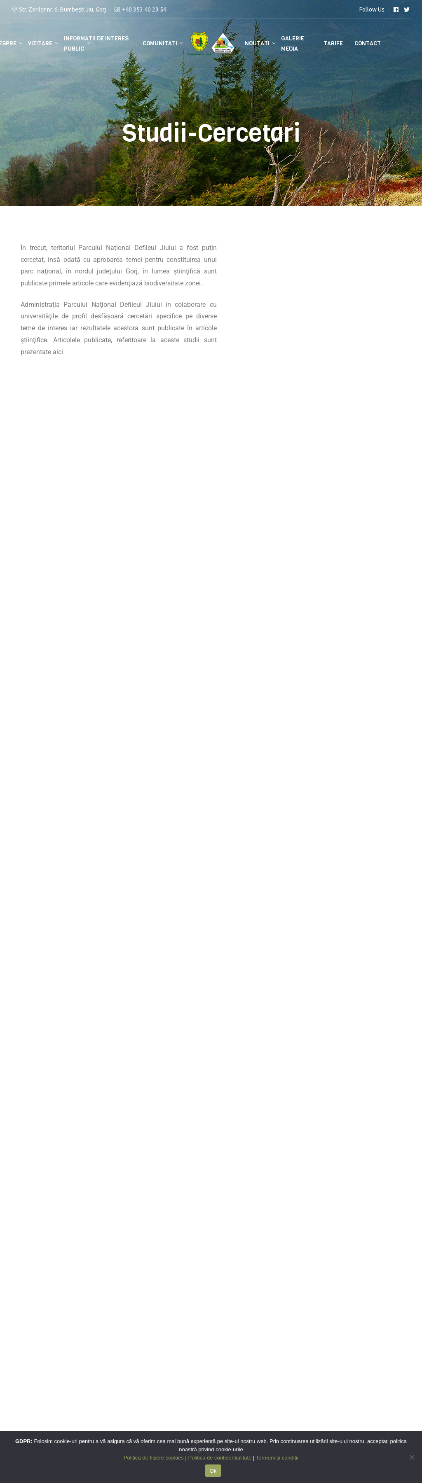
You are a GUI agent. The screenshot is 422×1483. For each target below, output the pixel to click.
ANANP (23, 1369)
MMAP (22, 1358)
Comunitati (160, 43)
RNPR (20, 1381)
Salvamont (72, 1381)
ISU (61, 1358)
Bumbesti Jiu (75, 1393)
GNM (19, 1393)
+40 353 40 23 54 (144, 9)
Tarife (333, 43)
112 (61, 1369)
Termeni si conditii (186, 1358)
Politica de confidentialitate (200, 1369)
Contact (367, 43)
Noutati (257, 43)
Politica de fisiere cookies (196, 1381)
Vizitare (40, 43)
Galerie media (292, 44)
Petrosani (112, 1393)
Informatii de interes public (96, 44)
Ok (212, 1471)
